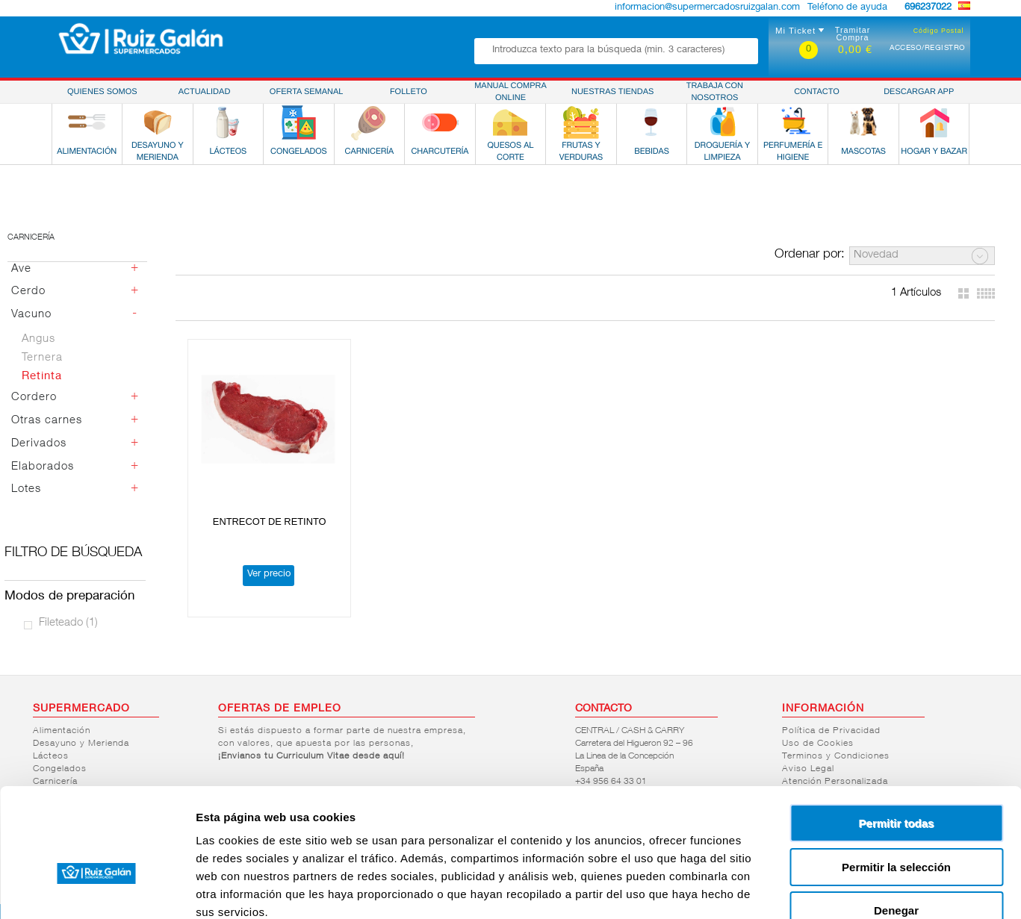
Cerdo (28, 291)
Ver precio (261, 561)
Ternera (42, 358)
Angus (38, 339)
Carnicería (31, 238)
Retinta (42, 376)
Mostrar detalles (808, 889)
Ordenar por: (810, 255)
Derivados (38, 443)
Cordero (34, 397)
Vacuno (31, 314)
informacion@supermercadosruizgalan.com (707, 8)
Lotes (26, 489)
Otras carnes (46, 420)
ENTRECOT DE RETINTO (263, 508)
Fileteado (68, 623)
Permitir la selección (896, 780)
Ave (21, 269)
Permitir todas (896, 736)
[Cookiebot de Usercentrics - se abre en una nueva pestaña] (96, 890)
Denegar (896, 823)
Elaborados (42, 467)
